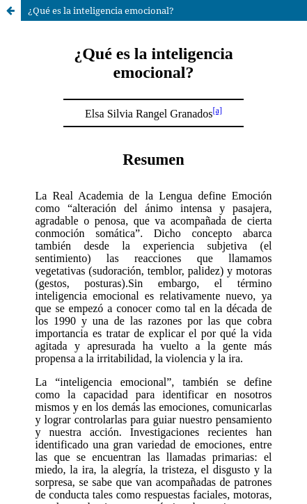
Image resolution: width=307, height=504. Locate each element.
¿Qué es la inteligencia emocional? (101, 10)
